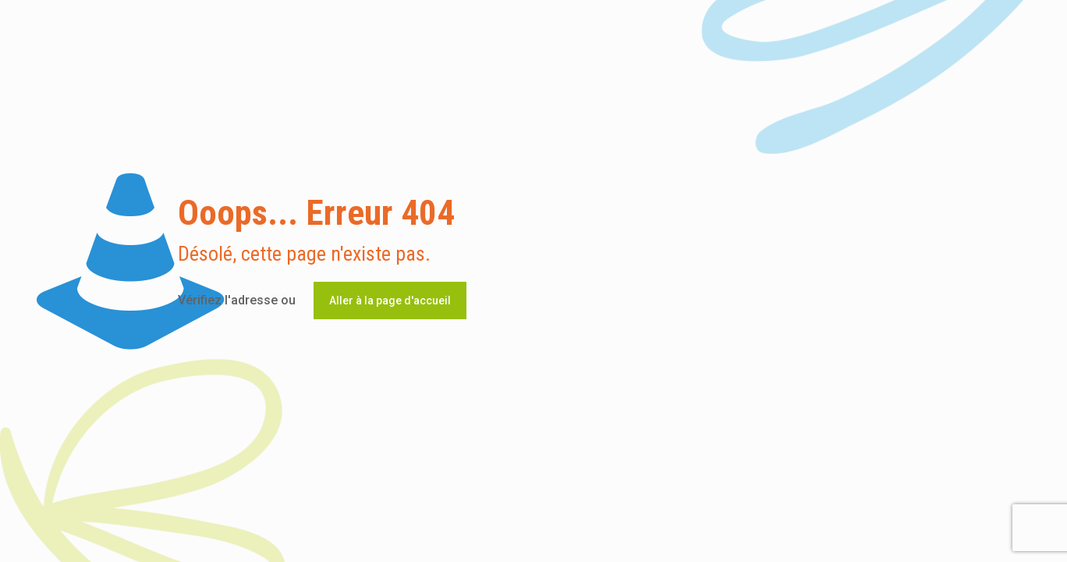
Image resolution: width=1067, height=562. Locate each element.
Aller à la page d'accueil (390, 300)
